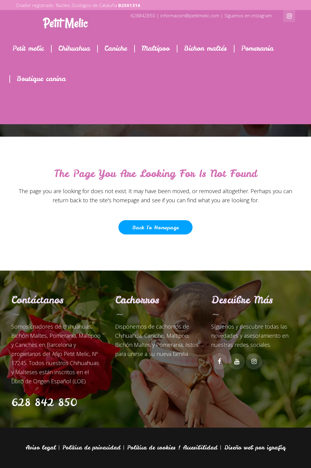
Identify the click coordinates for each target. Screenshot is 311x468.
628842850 (143, 15)
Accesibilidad (200, 447)
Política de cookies (151, 447)
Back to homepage (155, 227)
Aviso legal (41, 447)
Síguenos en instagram (248, 15)
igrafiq (276, 447)
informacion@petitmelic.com (189, 15)
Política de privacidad (92, 447)
